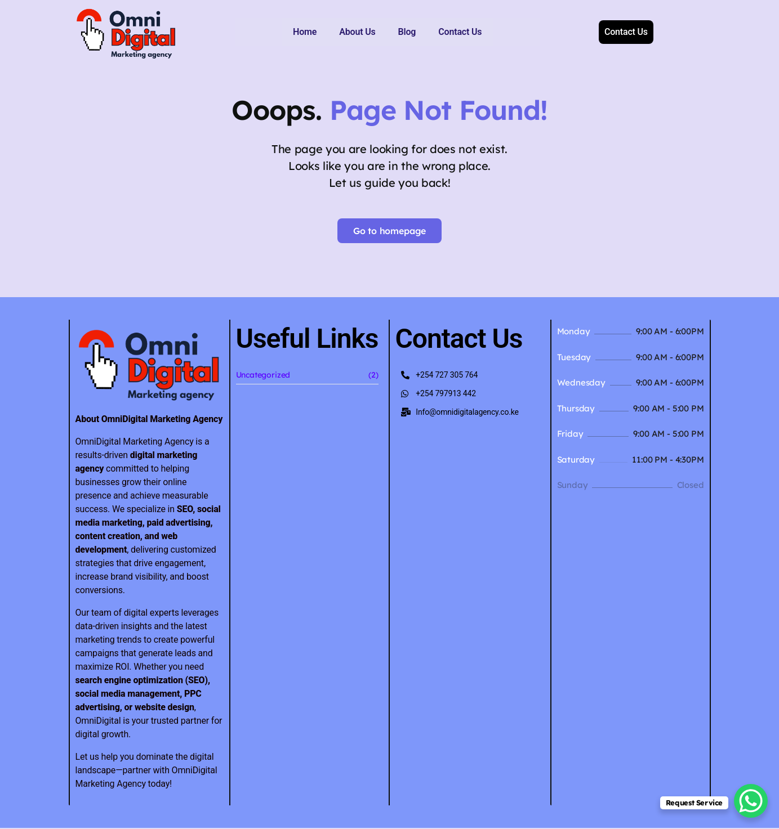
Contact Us (413, 31)
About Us (310, 31)
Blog (360, 31)
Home (258, 31)
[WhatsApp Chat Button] (751, 801)
